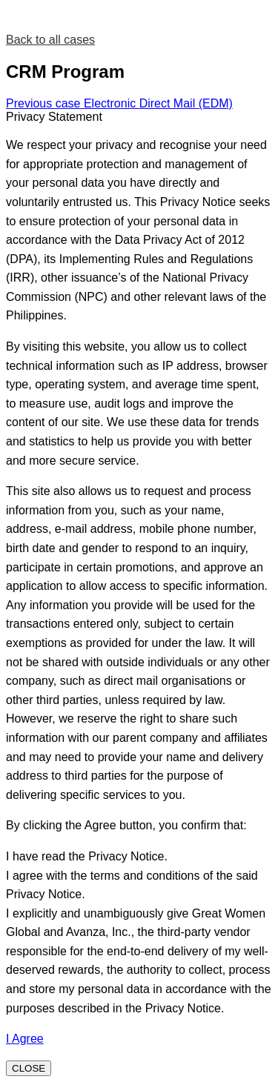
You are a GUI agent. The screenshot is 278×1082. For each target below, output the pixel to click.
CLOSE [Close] (28, 1068)
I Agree (25, 1038)
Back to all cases (50, 39)
